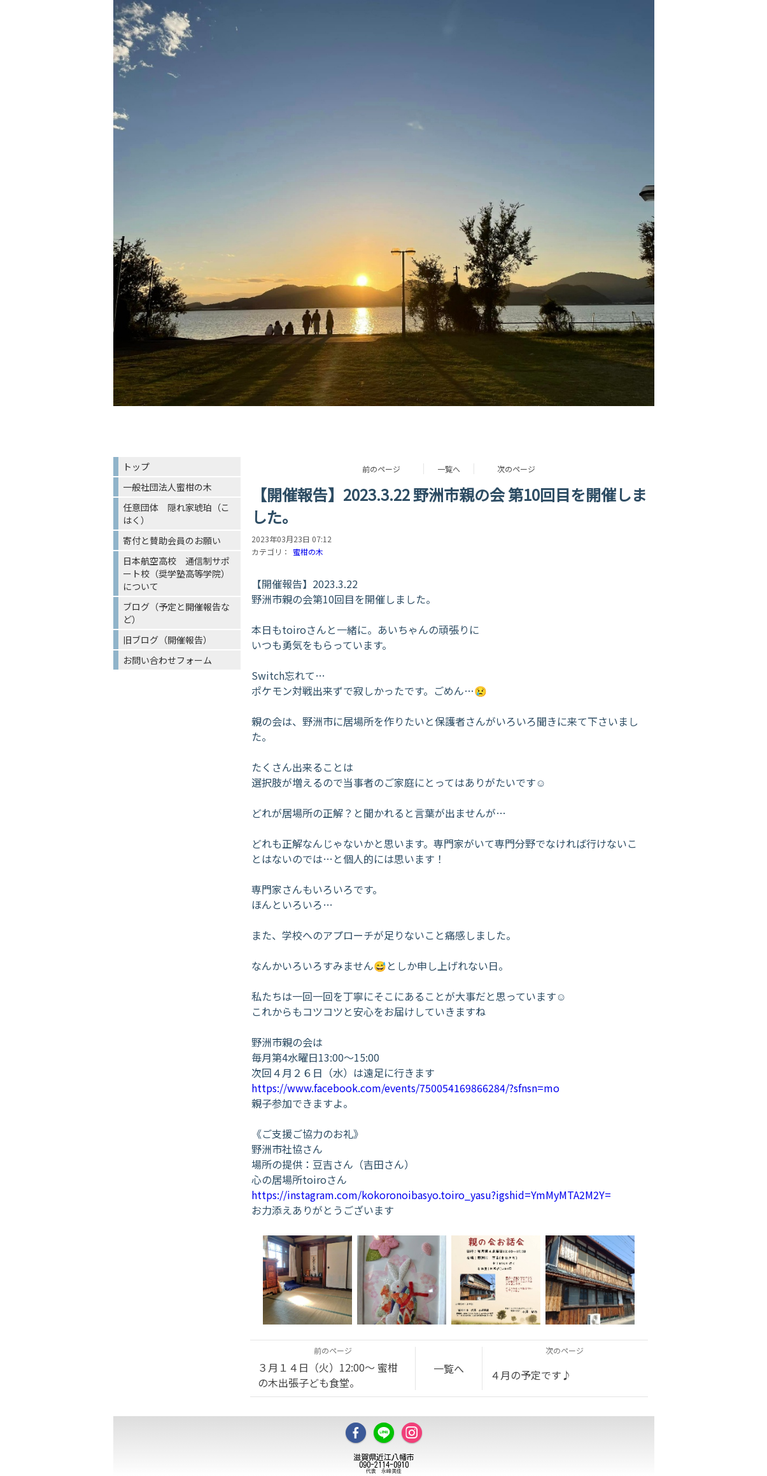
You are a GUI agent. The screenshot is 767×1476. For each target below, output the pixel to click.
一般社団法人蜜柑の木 (167, 487)
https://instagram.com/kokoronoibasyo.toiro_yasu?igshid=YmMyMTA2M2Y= (431, 1194)
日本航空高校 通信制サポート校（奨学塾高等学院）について (176, 573)
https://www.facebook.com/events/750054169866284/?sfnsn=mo (405, 1087)
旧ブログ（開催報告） (167, 639)
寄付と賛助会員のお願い (172, 540)
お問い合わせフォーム (167, 660)
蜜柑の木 (308, 551)
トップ (136, 466)
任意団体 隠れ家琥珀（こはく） (176, 513)
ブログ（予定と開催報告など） (176, 613)
